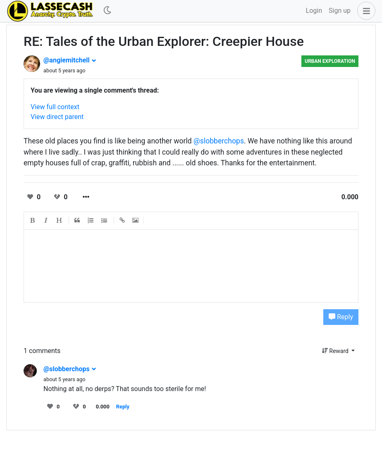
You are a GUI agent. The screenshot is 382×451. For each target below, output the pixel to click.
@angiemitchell (69, 60)
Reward (336, 351)
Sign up (340, 10)
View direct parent (57, 117)
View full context (55, 107)
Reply (341, 317)
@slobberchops (218, 141)
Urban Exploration (330, 61)
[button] (364, 11)
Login (314, 10)
